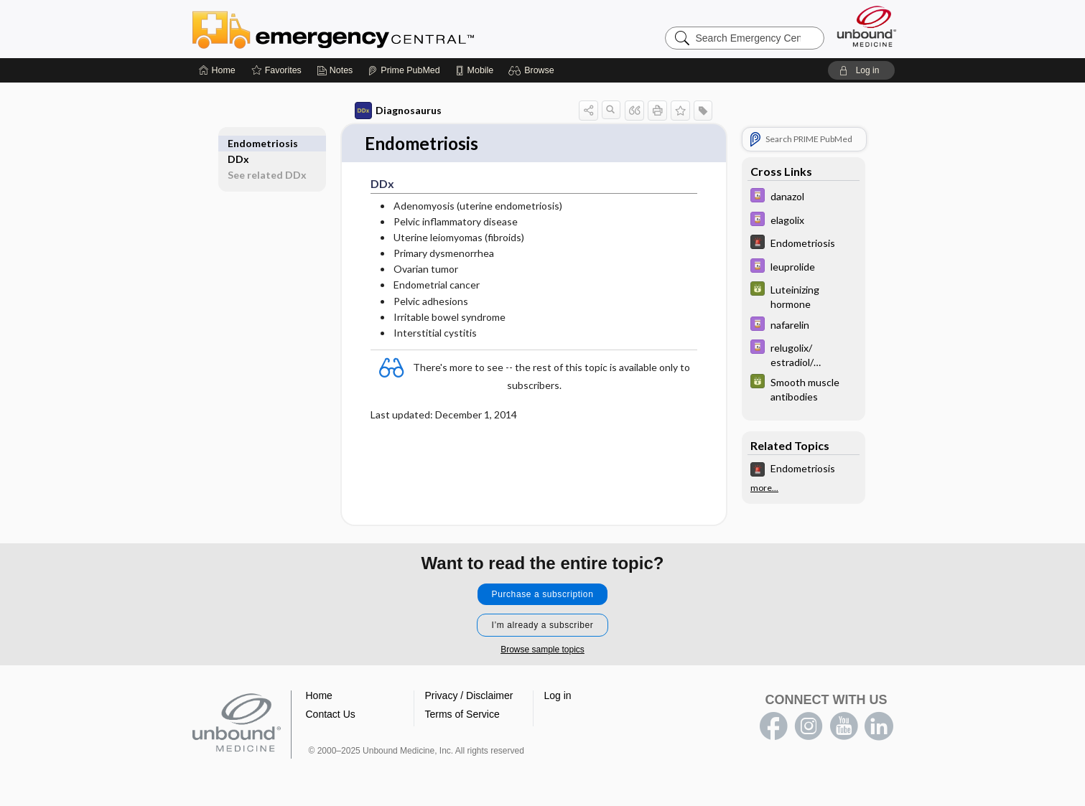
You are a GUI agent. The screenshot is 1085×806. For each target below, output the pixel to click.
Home (319, 696)
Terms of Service (462, 715)
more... (764, 488)
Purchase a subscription (543, 595)
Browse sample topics (542, 650)
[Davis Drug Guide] (803, 197)
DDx (238, 143)
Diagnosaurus (398, 110)
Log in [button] (558, 696)
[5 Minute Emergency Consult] (803, 244)
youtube (843, 727)
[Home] (217, 70)
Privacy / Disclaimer (469, 696)
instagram (808, 727)
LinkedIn (879, 727)
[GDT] (803, 295)
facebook (773, 727)
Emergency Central (370, 28)
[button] (533, 70)
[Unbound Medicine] (866, 26)
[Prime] (403, 70)
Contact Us (330, 715)
